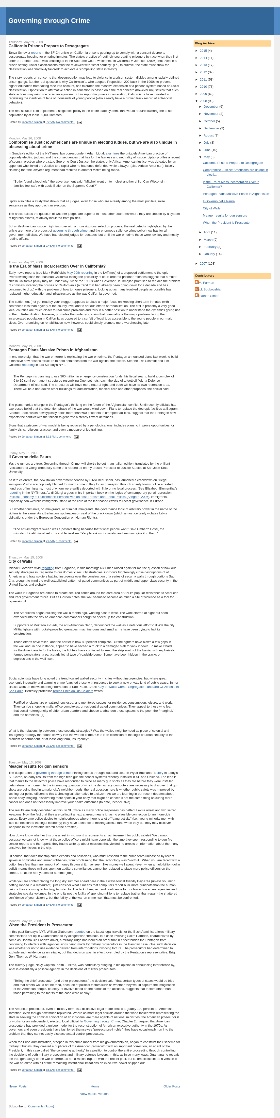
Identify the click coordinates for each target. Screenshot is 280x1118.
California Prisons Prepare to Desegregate (49, 46)
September (212, 128)
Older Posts (172, 1086)
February (210, 247)
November (211, 114)
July (207, 142)
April (207, 232)
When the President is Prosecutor (41, 925)
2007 (204, 263)
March (209, 239)
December (211, 106)
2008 (204, 101)
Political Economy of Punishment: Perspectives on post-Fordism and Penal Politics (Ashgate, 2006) (79, 497)
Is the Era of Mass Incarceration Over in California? (57, 266)
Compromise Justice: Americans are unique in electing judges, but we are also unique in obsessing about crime (93, 144)
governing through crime (70, 230)
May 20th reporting (80, 272)
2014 (204, 58)
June (208, 150)
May (207, 157)
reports (36, 52)
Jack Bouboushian (209, 289)
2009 (204, 94)
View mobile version (94, 1094)
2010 (204, 86)
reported (79, 931)
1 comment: (64, 436)
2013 (204, 65)
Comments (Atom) (41, 1106)
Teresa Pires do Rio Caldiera (73, 691)
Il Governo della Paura (30, 457)
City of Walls (21, 561)
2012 (204, 72)
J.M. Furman (205, 283)
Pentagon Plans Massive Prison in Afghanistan (53, 350)
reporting (28, 365)
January (210, 254)
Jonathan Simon (207, 296)
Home (95, 1086)
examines (113, 153)
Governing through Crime (49, 20)
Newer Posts (18, 1086)
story (159, 773)
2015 (204, 50)
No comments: (65, 121)
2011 (204, 79)
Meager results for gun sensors (38, 766)
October (210, 121)
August (209, 135)
